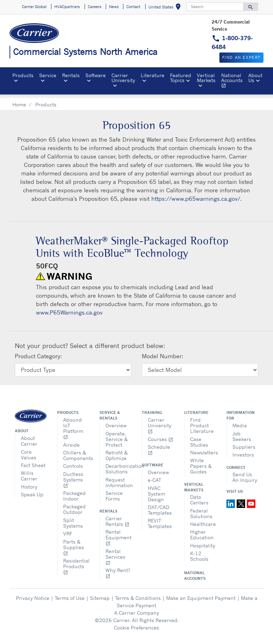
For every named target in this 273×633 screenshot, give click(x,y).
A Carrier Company (136, 609)
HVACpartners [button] (67, 6)
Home (19, 101)
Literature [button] (152, 75)
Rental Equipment (118, 533)
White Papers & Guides (201, 462)
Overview (116, 421)
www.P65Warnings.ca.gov (69, 308)
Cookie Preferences (136, 624)
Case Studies (199, 438)
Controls (73, 462)
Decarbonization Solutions (118, 465)
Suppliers (243, 443)
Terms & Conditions (138, 594)
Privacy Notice (32, 594)
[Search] (214, 6)
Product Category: (38, 352)
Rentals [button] (71, 75)
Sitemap (100, 594)
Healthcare (203, 520)
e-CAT (154, 476)
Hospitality (202, 542)
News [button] (114, 6)
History (29, 483)
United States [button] (165, 8)
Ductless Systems (73, 475)
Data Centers (199, 496)
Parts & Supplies (73, 543)
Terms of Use (70, 594)
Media (239, 421)
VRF (67, 530)
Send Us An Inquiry (244, 473)
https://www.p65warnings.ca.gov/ (195, 194)
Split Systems (73, 519)
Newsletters (203, 449)
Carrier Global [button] (34, 6)
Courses (160, 435)
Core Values (28, 451)
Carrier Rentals (117, 517)
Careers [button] (94, 6)
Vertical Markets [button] (206, 77)
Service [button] (47, 75)
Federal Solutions (201, 509)
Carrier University (159, 421)
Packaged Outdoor (74, 505)
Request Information (118, 478)
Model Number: (162, 352)
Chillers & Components (76, 451)
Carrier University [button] (123, 77)
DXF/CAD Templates (160, 506)
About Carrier (29, 437)
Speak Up (32, 491)
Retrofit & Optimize (116, 451)
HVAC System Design (156, 489)
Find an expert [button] (241, 57)
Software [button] (95, 75)
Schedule (159, 446)
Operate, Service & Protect (116, 435)
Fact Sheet (33, 461)
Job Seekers (241, 432)
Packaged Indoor (74, 492)
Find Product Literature (202, 421)
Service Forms (114, 492)
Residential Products (76, 562)
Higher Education (202, 530)
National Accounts (233, 81)
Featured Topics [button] (180, 77)
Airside (71, 441)
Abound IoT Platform (73, 424)
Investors (243, 451)
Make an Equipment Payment (201, 594)
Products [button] (23, 75)
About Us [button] (255, 77)
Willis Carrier (29, 472)
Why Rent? (117, 569)
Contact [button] (133, 6)
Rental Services (115, 552)
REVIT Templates (160, 519)
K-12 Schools (199, 552)
